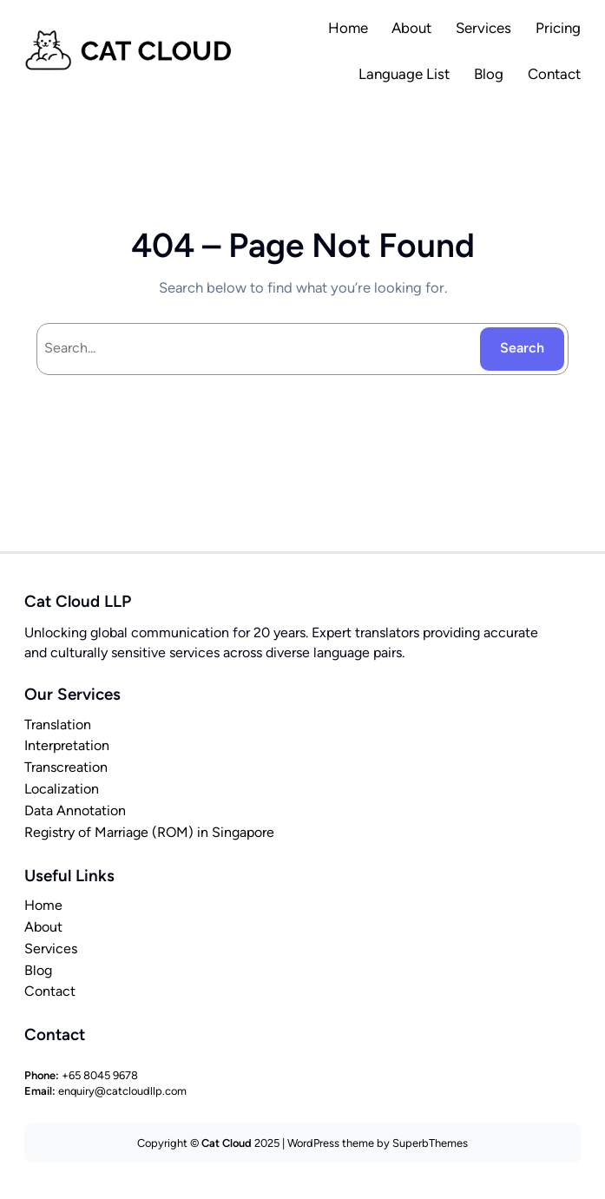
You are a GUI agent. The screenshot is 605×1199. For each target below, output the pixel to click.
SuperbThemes (430, 1143)
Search (522, 347)
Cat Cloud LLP (77, 601)
